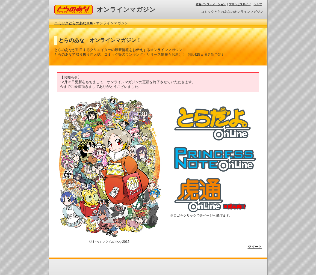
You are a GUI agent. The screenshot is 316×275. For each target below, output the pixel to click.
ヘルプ (258, 4)
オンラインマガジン (126, 9)
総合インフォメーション (211, 4)
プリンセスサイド (240, 4)
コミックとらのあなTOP (73, 23)
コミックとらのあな (70, 7)
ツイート (255, 247)
